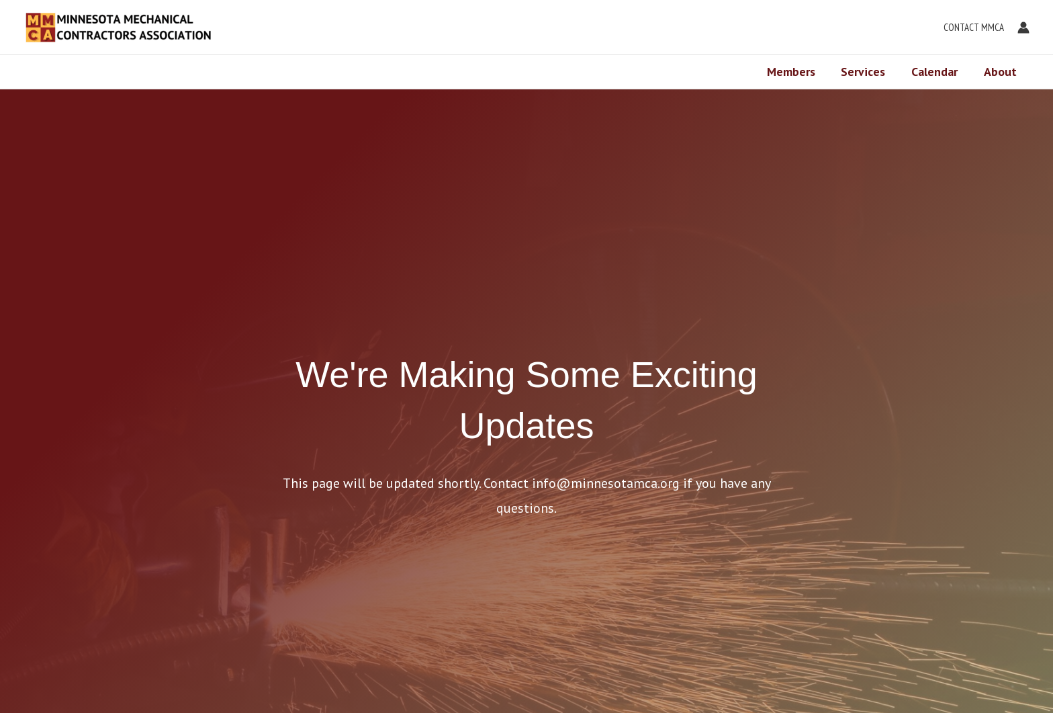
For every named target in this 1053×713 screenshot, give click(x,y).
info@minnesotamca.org (606, 483)
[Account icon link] (1023, 28)
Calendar (937, 71)
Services (867, 71)
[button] (970, 27)
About (1001, 71)
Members (797, 71)
